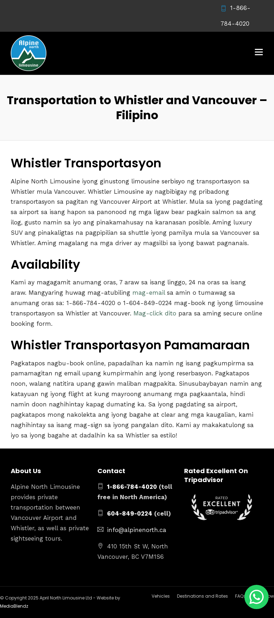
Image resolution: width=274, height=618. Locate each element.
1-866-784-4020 (132, 486)
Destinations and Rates (202, 596)
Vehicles (161, 596)
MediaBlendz (14, 606)
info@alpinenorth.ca (136, 529)
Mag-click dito (154, 313)
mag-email (148, 292)
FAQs (240, 596)
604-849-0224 (129, 513)
